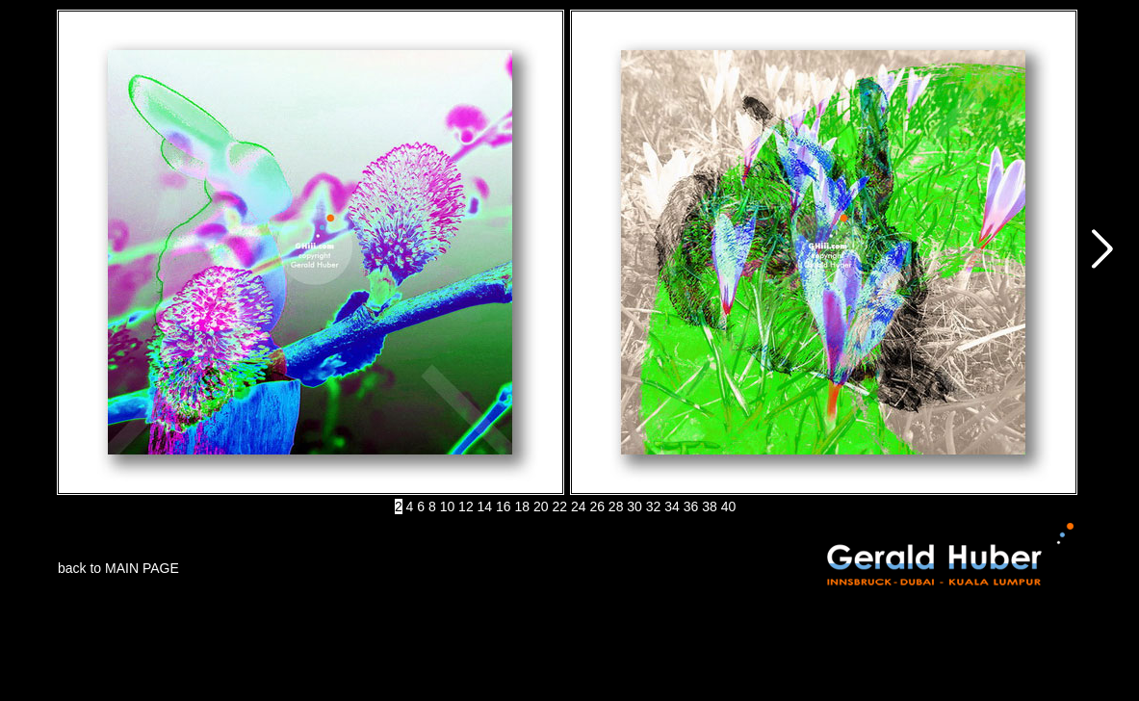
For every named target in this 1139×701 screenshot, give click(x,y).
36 (691, 506)
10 (447, 506)
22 (559, 506)
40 (729, 506)
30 (634, 506)
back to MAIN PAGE (118, 568)
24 (578, 506)
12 (466, 506)
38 (709, 506)
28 (616, 506)
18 (523, 506)
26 (597, 506)
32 (653, 506)
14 (485, 506)
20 (541, 506)
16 (503, 506)
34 (672, 506)
